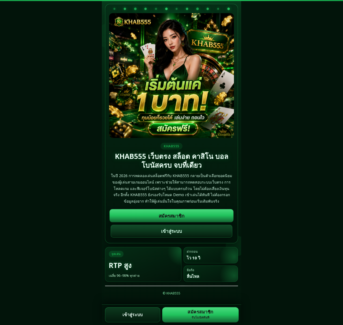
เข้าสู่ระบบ (171, 231)
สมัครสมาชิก (171, 215)
